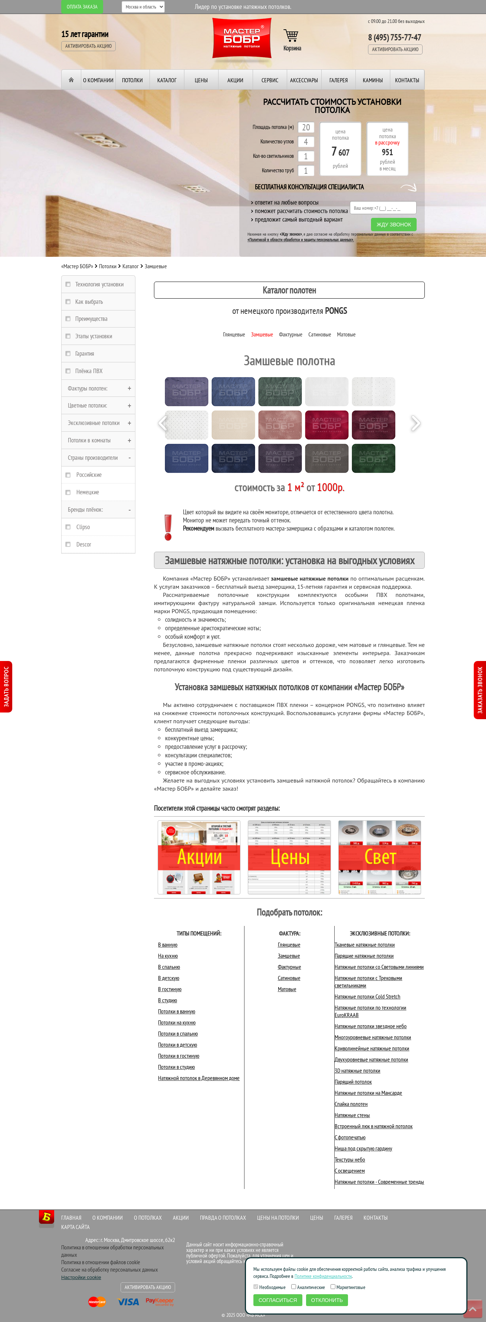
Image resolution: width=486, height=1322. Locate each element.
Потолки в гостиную (178, 1055)
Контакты (407, 80)
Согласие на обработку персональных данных (109, 1269)
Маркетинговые (348, 1287)
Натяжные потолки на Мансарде (368, 1092)
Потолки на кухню (177, 1022)
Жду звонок (394, 224)
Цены (201, 80)
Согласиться (278, 1300)
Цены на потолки (278, 1217)
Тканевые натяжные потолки (365, 944)
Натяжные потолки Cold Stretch (367, 996)
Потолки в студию (176, 1066)
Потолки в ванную (176, 1011)
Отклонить (327, 1300)
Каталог (167, 80)
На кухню (168, 955)
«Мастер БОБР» (77, 266)
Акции (235, 80)
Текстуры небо (350, 1159)
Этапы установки (93, 336)
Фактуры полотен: (88, 388)
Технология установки (99, 284)
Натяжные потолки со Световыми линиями (379, 966)
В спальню (169, 966)
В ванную (167, 944)
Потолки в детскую (177, 1044)
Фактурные (290, 334)
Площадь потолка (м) (273, 127)
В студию (167, 1000)
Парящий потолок (353, 1081)
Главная (71, 1217)
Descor (83, 544)
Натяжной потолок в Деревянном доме (199, 1078)
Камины (373, 80)
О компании (98, 80)
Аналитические (308, 1287)
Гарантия (84, 353)
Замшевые (262, 334)
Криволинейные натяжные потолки (372, 1048)
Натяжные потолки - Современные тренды (379, 1181)
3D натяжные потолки (357, 1070)
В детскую (168, 977)
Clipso (83, 527)
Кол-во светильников (273, 156)
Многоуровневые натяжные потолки (373, 1037)
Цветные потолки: (87, 405)
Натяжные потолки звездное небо (371, 1026)
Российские (89, 475)
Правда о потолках (223, 1217)
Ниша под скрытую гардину (363, 1148)
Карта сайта (75, 1226)
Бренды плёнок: (85, 509)
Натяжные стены (352, 1115)
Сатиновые (319, 334)
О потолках (148, 1217)
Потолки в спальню (178, 1033)
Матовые (346, 334)
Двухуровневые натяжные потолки (371, 1059)
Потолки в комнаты (89, 440)
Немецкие (87, 492)
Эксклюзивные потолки (93, 423)
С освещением (350, 1170)
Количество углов (277, 142)
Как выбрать (89, 302)
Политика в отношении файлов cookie (100, 1262)
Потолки (132, 80)
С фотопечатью (350, 1137)
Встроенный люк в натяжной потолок (374, 1126)
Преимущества (91, 319)
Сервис (270, 80)
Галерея (338, 80)
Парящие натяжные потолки (364, 955)
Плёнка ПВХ (89, 371)
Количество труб (278, 170)
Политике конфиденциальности (323, 1276)
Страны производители (93, 458)
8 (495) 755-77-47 (394, 37)
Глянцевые (234, 334)
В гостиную (169, 989)
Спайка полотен (351, 1103)
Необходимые (269, 1287)
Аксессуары (304, 80)
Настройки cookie (81, 1277)
